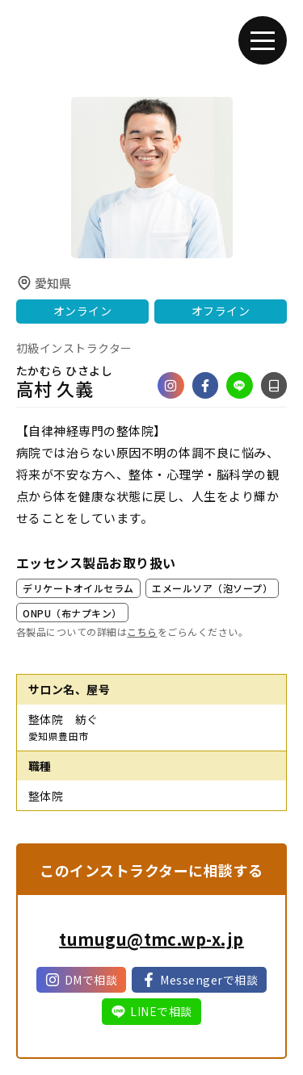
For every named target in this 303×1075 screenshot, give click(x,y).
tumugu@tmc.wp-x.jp (151, 939)
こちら (142, 631)
